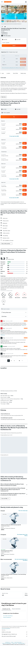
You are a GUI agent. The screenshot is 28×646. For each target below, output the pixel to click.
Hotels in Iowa (14, 623)
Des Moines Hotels (21, 623)
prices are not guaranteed (6, 609)
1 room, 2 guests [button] (5, 42)
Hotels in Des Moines (7, 597)
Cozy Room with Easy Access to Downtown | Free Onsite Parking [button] (13, 554)
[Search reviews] (15, 309)
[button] (2, 2)
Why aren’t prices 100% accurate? (14, 616)
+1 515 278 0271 (4, 34)
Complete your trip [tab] (6, 589)
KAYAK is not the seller (14, 612)
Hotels (12, 622)
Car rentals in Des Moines (7, 596)
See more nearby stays (23, 491)
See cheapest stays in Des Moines (22, 515)
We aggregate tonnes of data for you (14, 614)
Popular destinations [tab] (16, 589)
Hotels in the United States (6, 623)
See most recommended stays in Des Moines (21, 540)
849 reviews (8, 35)
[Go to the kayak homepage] (7, 2)
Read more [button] (24, 325)
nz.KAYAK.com (7, 622)
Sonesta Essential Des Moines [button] (7, 531)
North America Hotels (18, 622)
